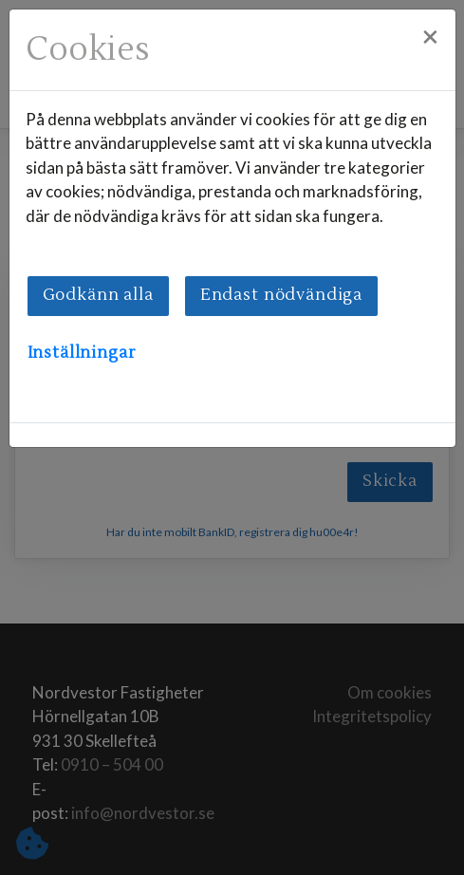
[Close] (430, 37)
